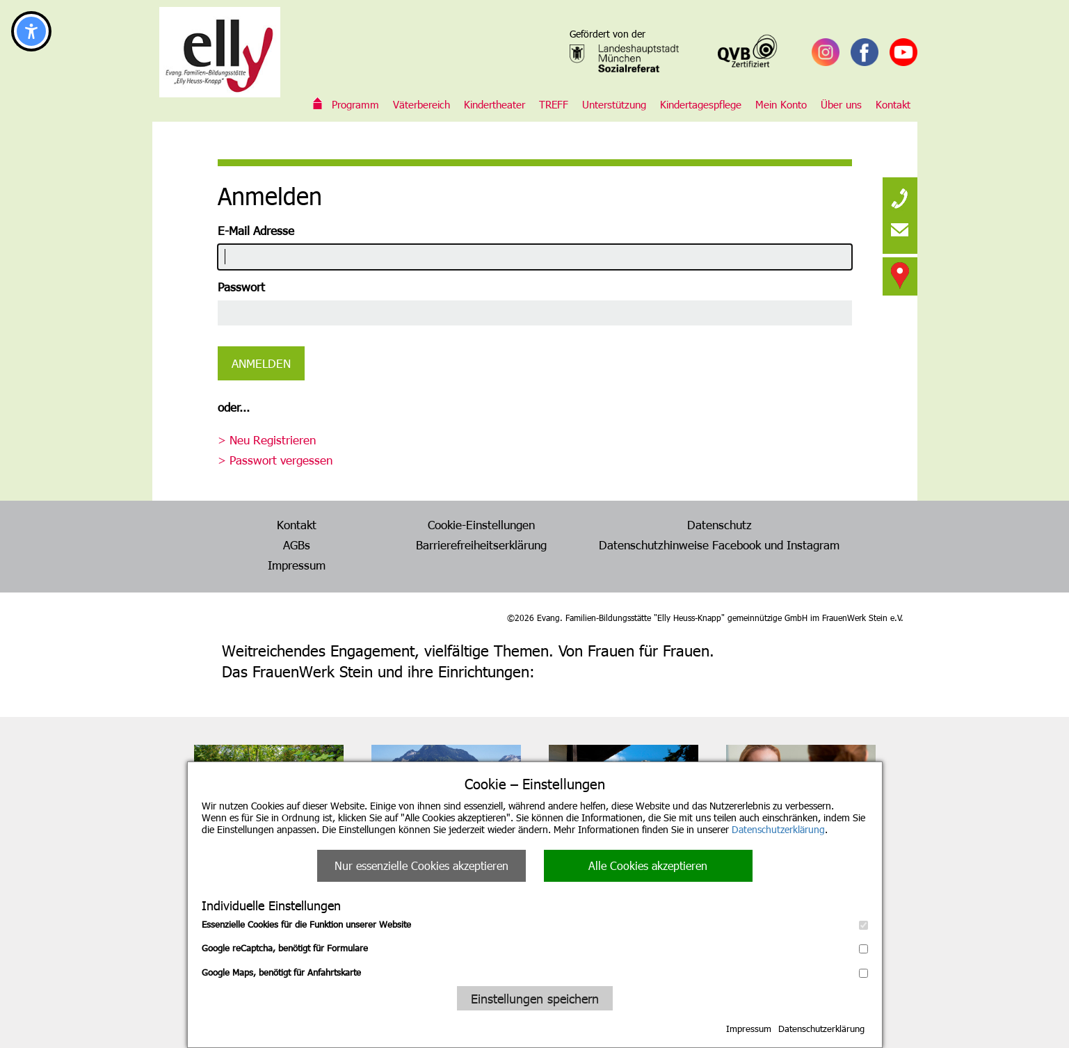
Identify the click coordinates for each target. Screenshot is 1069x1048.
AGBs (296, 544)
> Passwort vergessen (275, 459)
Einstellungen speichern (535, 998)
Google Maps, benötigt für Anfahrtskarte (535, 972)
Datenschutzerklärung (778, 829)
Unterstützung (614, 104)
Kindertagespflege (700, 104)
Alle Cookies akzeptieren (647, 865)
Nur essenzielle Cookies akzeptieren (421, 865)
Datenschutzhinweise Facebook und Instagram (719, 544)
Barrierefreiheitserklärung (481, 544)
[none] (900, 194)
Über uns (841, 104)
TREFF (553, 104)
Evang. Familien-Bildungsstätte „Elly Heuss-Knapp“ (318, 104)
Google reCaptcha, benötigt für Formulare (535, 947)
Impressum (748, 1028)
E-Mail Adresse (256, 230)
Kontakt (893, 104)
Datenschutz (719, 524)
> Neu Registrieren (267, 439)
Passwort (241, 286)
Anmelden (261, 363)
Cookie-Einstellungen (481, 524)
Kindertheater (494, 104)
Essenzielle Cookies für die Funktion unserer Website (535, 924)
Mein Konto (781, 104)
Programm (355, 104)
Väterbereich (421, 104)
